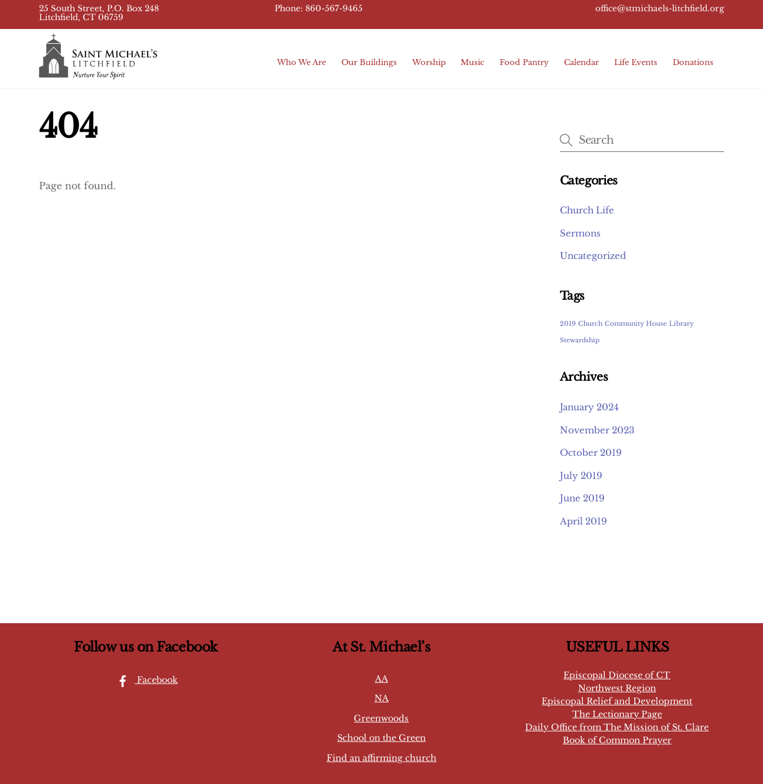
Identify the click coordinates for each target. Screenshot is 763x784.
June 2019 (582, 498)
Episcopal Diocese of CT (616, 675)
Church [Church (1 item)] (590, 324)
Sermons (580, 233)
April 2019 (583, 521)
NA (381, 698)
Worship (429, 62)
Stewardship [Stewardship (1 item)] (579, 340)
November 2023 (597, 430)
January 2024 (589, 407)
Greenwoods (381, 718)
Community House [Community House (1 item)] (636, 324)
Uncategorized (593, 255)
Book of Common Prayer (617, 740)
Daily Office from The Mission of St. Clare (617, 727)
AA (381, 678)
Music (472, 62)
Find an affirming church (381, 758)
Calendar (581, 62)
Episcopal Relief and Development (617, 701)
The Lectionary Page (617, 714)
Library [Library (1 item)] (681, 324)
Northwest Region (617, 688)
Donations (693, 62)
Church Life (587, 210)
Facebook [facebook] (144, 680)
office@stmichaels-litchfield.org (659, 9)
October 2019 (591, 452)
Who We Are (301, 62)
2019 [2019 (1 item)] (568, 324)
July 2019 (581, 475)
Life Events (635, 62)
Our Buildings (369, 62)
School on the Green (381, 738)
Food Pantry (524, 62)
